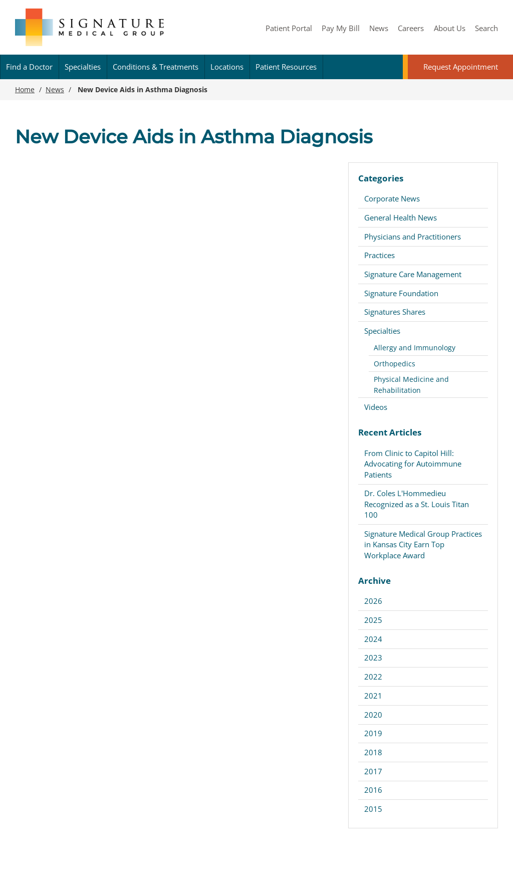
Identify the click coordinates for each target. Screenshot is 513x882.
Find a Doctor (29, 67)
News (378, 28)
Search (486, 28)
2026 (373, 601)
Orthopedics (394, 363)
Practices (379, 255)
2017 (373, 771)
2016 (373, 790)
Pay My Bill (341, 28)
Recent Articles (389, 432)
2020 (373, 715)
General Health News (400, 217)
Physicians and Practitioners (412, 237)
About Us (449, 28)
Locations (226, 67)
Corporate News (392, 198)
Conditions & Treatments (155, 67)
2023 (373, 657)
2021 (373, 696)
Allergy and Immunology (414, 347)
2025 (373, 620)
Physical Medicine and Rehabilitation (411, 384)
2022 (373, 677)
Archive (374, 580)
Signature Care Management (412, 274)
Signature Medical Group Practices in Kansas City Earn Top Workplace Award (423, 544)
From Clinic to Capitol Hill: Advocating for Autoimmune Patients (412, 464)
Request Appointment (460, 67)
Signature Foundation (401, 293)
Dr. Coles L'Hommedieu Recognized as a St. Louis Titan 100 (416, 504)
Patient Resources (286, 67)
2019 (373, 733)
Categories (380, 178)
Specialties (83, 67)
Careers (411, 28)
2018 (373, 752)
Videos (375, 407)
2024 (373, 639)
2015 (373, 809)
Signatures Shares (394, 312)
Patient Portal (289, 28)
